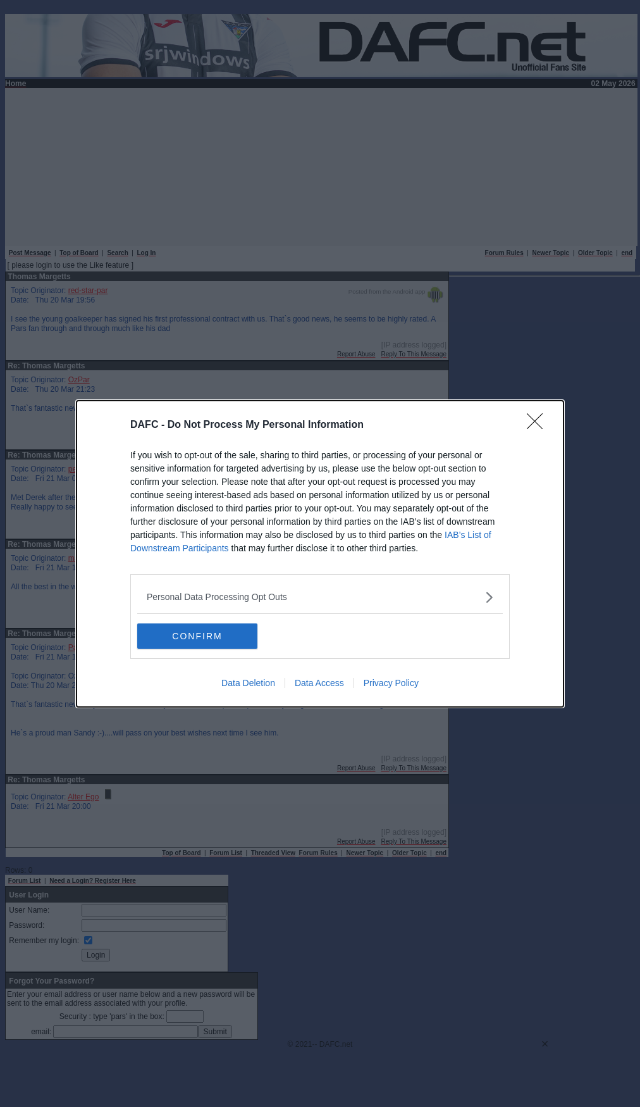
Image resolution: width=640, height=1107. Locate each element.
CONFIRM (197, 635)
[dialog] (320, 554)
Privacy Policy (391, 683)
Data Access (319, 683)
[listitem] (320, 597)
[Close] (539, 425)
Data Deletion (248, 683)
